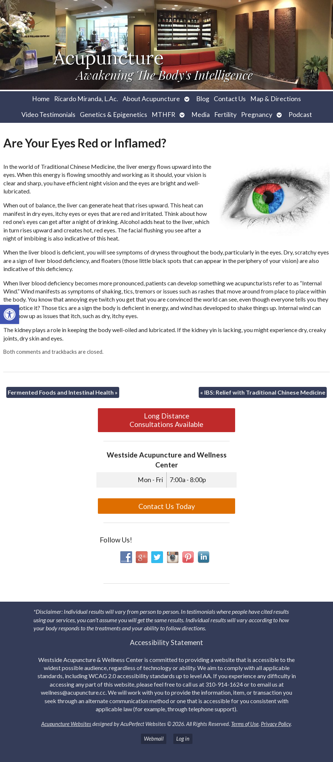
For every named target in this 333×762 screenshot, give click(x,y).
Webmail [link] (153, 739)
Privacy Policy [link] (276, 724)
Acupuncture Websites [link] (66, 724)
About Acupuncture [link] (151, 99)
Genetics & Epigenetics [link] (113, 114)
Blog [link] (202, 99)
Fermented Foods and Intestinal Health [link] (63, 392)
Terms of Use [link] (245, 724)
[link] (9, 314)
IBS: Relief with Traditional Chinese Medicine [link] (262, 392)
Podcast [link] (300, 114)
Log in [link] (182, 739)
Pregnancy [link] (256, 114)
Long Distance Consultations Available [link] (166, 420)
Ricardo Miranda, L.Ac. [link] (86, 99)
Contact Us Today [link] (166, 506)
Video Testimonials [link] (48, 114)
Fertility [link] (225, 114)
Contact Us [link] (230, 99)
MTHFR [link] (163, 114)
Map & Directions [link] (275, 99)
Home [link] (41, 99)
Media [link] (200, 114)
